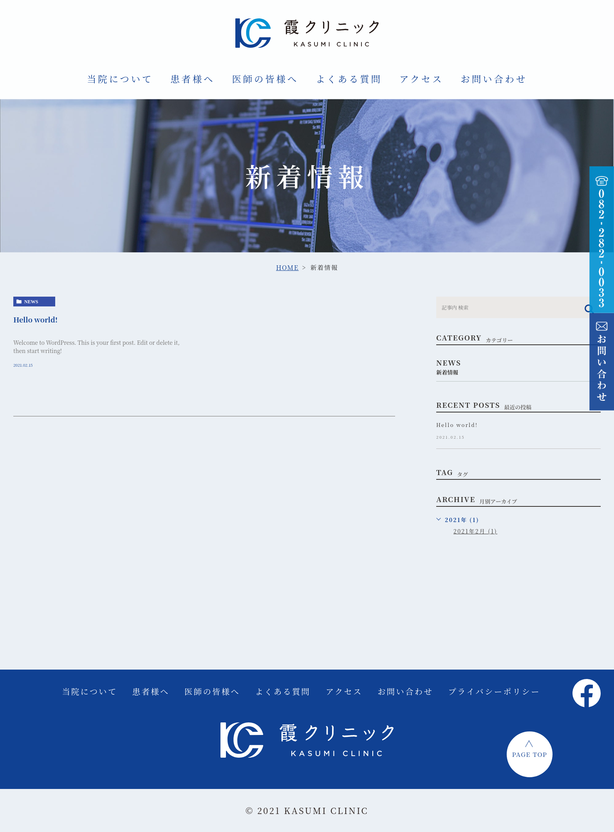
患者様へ (192, 78)
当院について (120, 78)
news (31, 301)
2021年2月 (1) (475, 531)
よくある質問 (349, 78)
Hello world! (35, 319)
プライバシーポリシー (494, 691)
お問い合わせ (494, 78)
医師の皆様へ (265, 78)
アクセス (421, 78)
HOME (287, 267)
